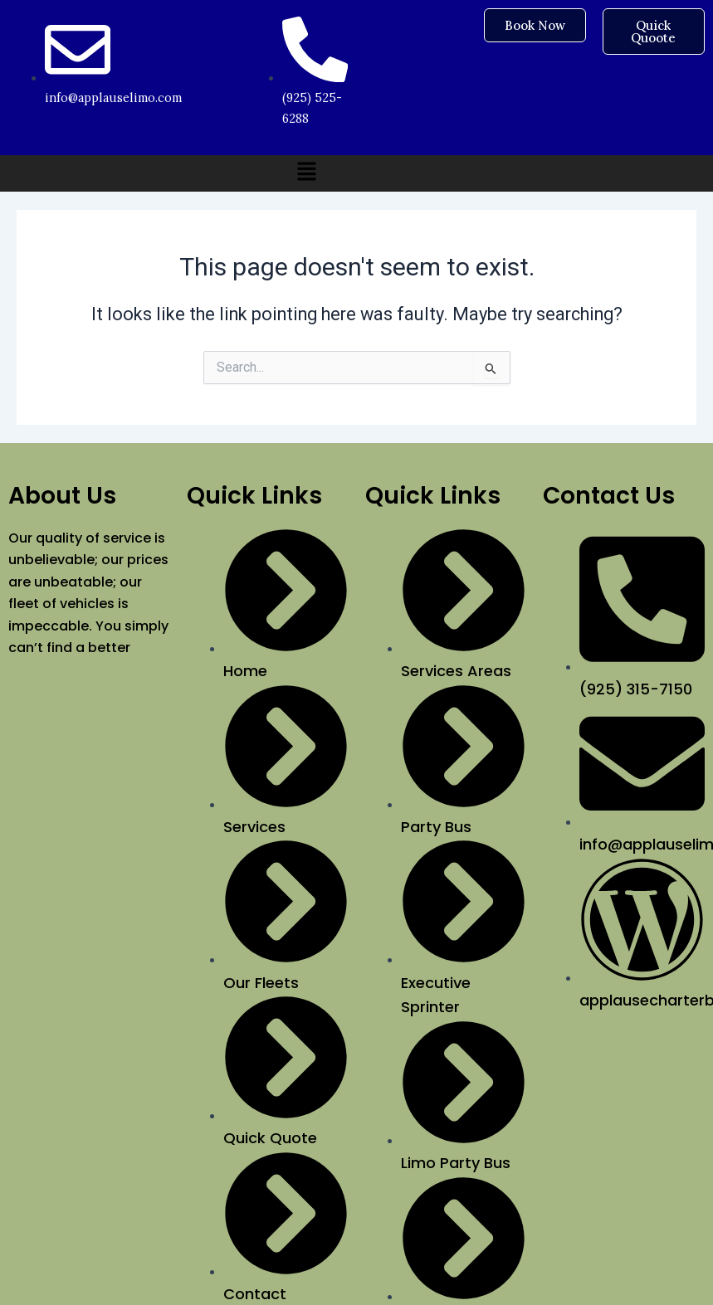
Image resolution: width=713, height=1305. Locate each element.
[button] (307, 173)
